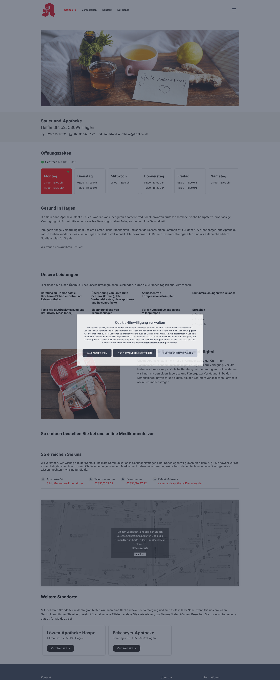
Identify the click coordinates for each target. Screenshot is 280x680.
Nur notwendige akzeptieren (135, 353)
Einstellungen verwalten (177, 353)
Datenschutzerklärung (154, 342)
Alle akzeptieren (97, 353)
